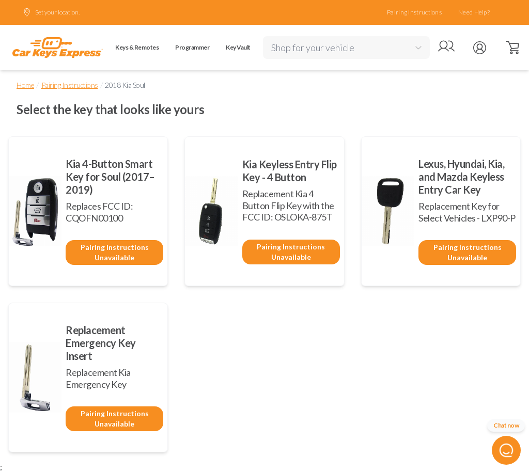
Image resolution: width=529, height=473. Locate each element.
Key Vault (238, 47)
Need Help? (474, 12)
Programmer (192, 47)
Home (25, 85)
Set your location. (51, 12)
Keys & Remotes (137, 47)
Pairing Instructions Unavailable (115, 252)
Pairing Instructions (414, 12)
